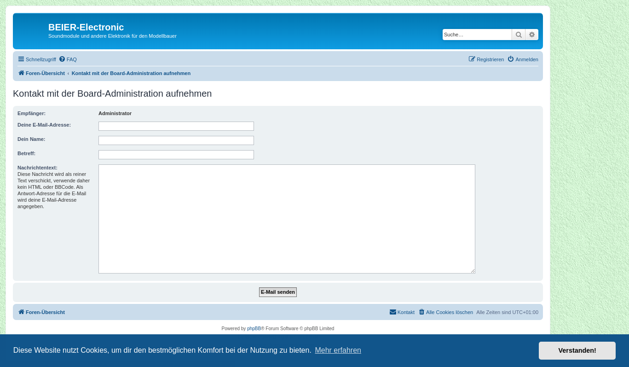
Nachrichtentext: (37, 167)
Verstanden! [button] (577, 350)
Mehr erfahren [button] (338, 350)
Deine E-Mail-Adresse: (44, 125)
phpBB (254, 328)
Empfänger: (31, 113)
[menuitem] (67, 59)
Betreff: (26, 153)
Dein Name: (31, 139)
